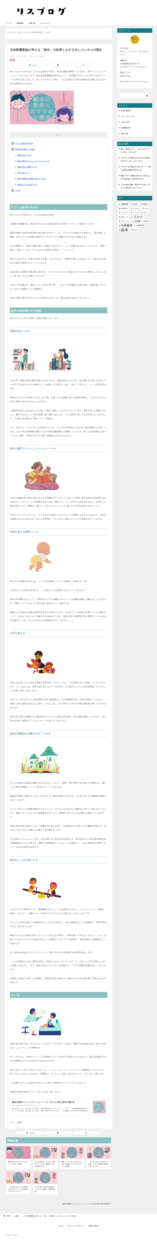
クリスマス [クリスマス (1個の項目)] (124, 212)
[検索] (135, 95)
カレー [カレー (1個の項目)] (147, 208)
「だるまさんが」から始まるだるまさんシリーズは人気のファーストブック (18, 1189)
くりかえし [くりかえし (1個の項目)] (136, 208)
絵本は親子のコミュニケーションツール (33, 161)
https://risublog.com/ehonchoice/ (23, 1105)
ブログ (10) (125, 122)
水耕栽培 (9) (125, 128)
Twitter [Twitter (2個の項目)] (145, 204)
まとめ (18, 190)
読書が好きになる (24, 155)
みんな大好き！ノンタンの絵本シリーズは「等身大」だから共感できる (45, 1164)
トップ (8, 23)
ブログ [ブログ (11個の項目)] (138, 217)
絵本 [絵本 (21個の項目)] (124, 230)
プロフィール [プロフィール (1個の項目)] (125, 221)
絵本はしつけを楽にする (27, 185)
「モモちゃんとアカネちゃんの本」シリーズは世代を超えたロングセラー (98, 1164)
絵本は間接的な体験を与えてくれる (31, 179)
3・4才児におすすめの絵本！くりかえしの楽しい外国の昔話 (45, 1189)
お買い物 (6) (125, 110)
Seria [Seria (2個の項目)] (135, 204)
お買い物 (31, 23)
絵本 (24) (124, 134)
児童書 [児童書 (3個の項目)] (137, 221)
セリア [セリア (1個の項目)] (146, 212)
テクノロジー (45, 23)
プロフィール (125, 76)
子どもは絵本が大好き (24, 143)
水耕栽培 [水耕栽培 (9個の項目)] (127, 225)
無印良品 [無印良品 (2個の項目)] (141, 225)
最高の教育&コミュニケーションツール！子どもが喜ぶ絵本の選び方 (43, 1102)
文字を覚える (22, 173)
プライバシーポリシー (76, 1226)
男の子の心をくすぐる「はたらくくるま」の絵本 (18, 1163)
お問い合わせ (93, 1226)
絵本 (12, 60)
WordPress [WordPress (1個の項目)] (124, 208)
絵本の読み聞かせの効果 (25, 149)
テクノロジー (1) (127, 116)
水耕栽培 (19, 23)
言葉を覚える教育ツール (27, 167)
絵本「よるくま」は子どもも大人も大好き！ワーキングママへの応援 (72, 1164)
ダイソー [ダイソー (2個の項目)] (124, 217)
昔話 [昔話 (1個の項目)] (147, 221)
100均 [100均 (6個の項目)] (124, 204)
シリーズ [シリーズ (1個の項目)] (136, 212)
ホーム (60, 1226)
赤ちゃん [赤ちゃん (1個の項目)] (136, 230)
